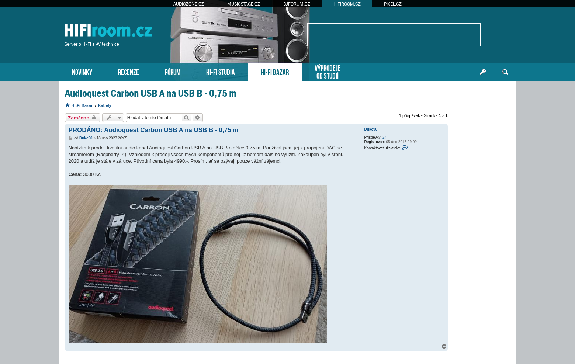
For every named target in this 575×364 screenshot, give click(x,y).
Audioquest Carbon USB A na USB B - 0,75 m (150, 93)
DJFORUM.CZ (296, 4)
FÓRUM (172, 71)
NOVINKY (82, 71)
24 (384, 137)
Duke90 (371, 129)
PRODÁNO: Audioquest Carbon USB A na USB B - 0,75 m (154, 130)
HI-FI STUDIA (220, 71)
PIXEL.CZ (393, 4)
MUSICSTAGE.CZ (243, 4)
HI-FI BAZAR (275, 71)
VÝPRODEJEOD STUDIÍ (327, 71)
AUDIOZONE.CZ (188, 4)
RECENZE (128, 71)
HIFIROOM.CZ (347, 4)
